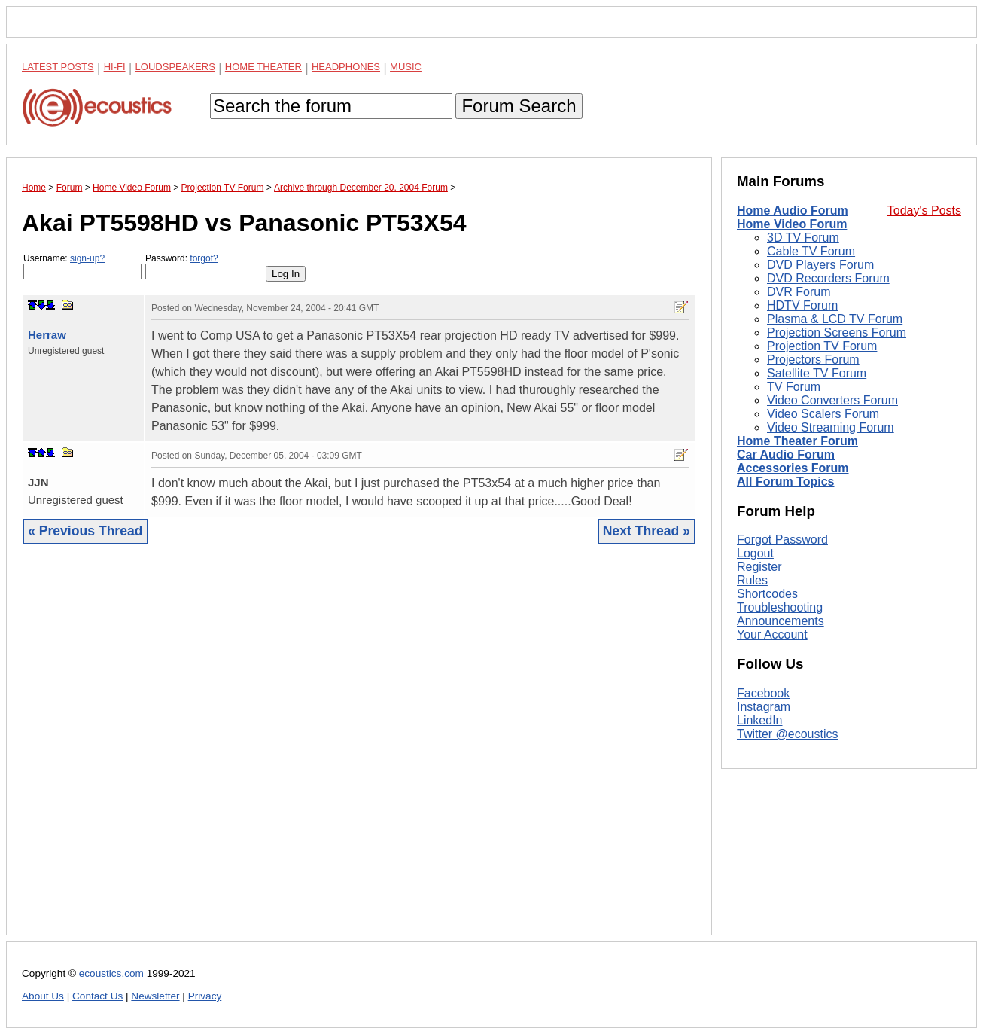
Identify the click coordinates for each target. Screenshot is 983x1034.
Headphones (346, 66)
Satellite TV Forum (816, 373)
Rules (752, 580)
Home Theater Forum (797, 441)
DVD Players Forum (820, 264)
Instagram (763, 706)
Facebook (763, 693)
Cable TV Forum (811, 251)
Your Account (772, 634)
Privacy (205, 996)
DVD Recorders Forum (828, 278)
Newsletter (155, 996)
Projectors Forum (813, 359)
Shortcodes (767, 593)
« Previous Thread (85, 530)
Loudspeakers (175, 66)
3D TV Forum (803, 237)
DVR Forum (798, 291)
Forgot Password (782, 539)
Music (406, 66)
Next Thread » (646, 530)
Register (759, 566)
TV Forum (793, 386)
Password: (204, 266)
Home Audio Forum (792, 210)
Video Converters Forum (832, 400)
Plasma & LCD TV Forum (834, 319)
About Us (43, 996)
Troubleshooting (780, 607)
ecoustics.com (111, 973)
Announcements (780, 621)
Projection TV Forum (822, 346)
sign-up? (87, 258)
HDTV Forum (802, 305)
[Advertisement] (359, 751)
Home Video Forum (792, 224)
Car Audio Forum (786, 454)
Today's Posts (924, 210)
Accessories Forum (793, 468)
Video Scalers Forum (823, 413)
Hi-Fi (115, 66)
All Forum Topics (785, 481)
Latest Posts (58, 66)
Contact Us (97, 996)
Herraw (47, 334)
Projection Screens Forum (836, 332)
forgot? (204, 258)
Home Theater (263, 66)
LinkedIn (760, 720)
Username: (82, 266)
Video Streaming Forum (830, 427)
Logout (755, 553)
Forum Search (518, 106)
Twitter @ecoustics (787, 733)
